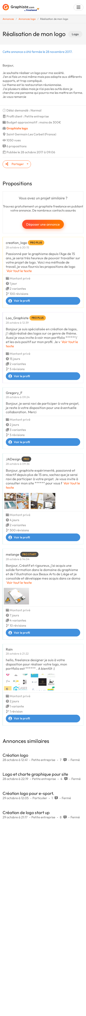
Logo (75, 34)
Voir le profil (18, 300)
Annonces (8, 18)
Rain (9, 649)
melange (12, 554)
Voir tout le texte (19, 271)
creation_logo (16, 243)
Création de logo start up (26, 812)
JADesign (13, 459)
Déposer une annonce (43, 224)
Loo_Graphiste (17, 318)
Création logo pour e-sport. (28, 793)
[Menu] (78, 7)
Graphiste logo (17, 128)
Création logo (15, 755)
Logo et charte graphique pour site (35, 774)
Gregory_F (14, 393)
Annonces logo (27, 18)
